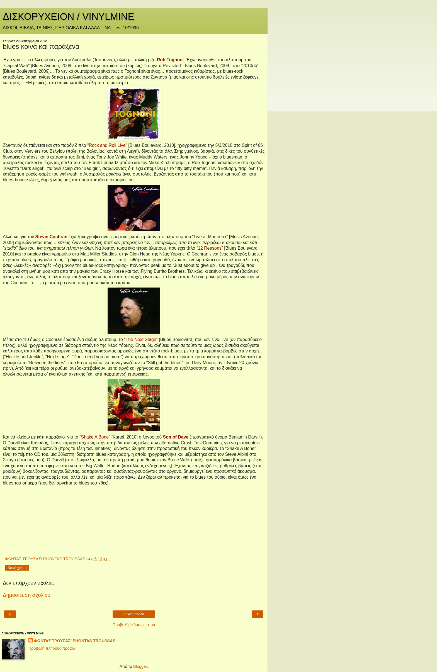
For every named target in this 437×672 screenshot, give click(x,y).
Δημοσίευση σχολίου (26, 595)
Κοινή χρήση (17, 568)
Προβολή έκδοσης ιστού (134, 624)
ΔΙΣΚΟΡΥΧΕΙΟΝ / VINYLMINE (68, 16)
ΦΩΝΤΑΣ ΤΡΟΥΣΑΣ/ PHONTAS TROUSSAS (74, 641)
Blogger (140, 666)
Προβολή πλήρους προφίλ (51, 648)
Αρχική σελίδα (133, 614)
